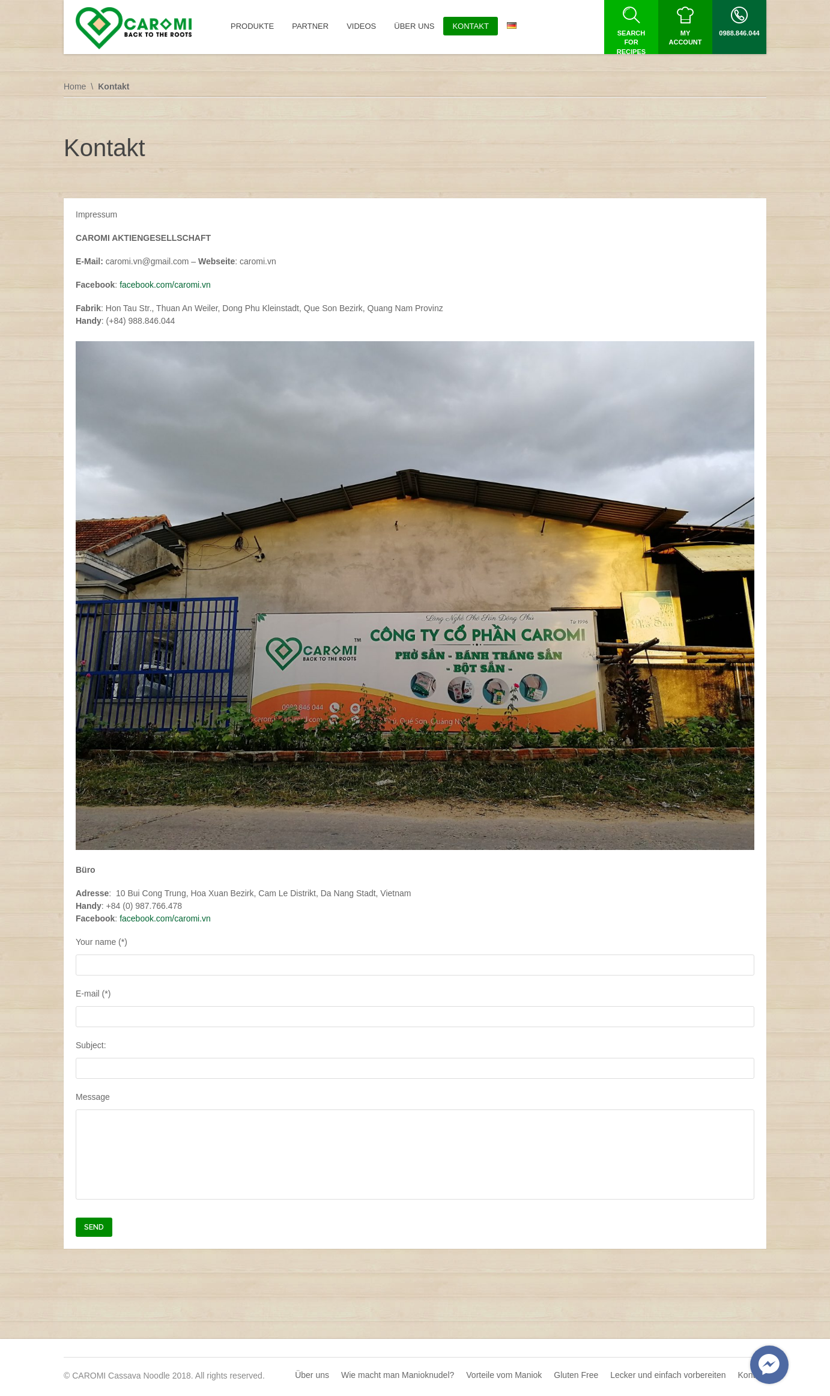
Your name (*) (415, 956)
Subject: (415, 1059)
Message (415, 1147)
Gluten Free (576, 1375)
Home (75, 86)
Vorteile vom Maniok (504, 1375)
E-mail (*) (415, 1008)
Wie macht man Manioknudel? (397, 1375)
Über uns (312, 1375)
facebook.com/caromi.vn (165, 285)
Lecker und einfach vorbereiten (667, 1375)
